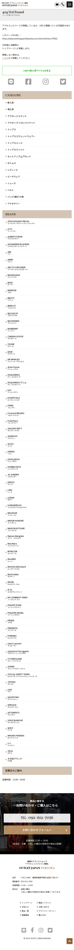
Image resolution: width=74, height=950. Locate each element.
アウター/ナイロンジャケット (20, 122)
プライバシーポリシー (46, 911)
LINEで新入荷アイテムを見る (37, 70)
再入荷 (10, 109)
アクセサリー (13, 203)
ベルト (10, 190)
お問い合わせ (43, 907)
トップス (11, 129)
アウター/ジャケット (16, 116)
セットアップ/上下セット (18, 156)
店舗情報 (24, 915)
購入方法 (41, 915)
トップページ (26, 902)
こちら (5, 57)
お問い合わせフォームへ (44, 830)
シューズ (11, 183)
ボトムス (11, 163)
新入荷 (10, 102)
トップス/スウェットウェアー (20, 136)
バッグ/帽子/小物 (15, 196)
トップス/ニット (14, 142)
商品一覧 (24, 911)
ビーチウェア (13, 176)
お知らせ (24, 907)
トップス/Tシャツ (15, 149)
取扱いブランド (44, 902)
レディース (12, 169)
